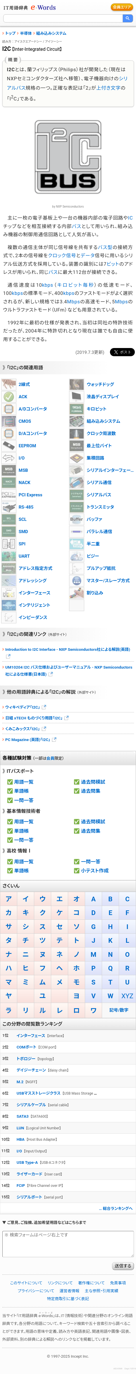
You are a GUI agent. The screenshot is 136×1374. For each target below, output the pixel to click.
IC (130, 218)
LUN (20, 1128)
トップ (10, 33)
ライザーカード (29, 1174)
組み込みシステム (51, 33)
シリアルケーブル (31, 1104)
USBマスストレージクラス (39, 1093)
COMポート (27, 1047)
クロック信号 (62, 255)
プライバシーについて (36, 1290)
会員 (50, 758)
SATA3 (23, 1116)
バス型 (105, 247)
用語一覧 (24, 782)
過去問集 (90, 791)
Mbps (73, 302)
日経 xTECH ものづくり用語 (37, 718)
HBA (21, 1139)
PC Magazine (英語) (31, 739)
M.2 (20, 1081)
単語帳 (21, 791)
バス (77, 226)
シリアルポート (29, 1197)
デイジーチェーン (31, 1070)
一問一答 (24, 800)
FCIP (21, 1185)
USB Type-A (27, 1162)
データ (87, 255)
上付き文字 (108, 88)
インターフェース (31, 1035)
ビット (112, 264)
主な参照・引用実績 (101, 1290)
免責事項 (118, 1283)
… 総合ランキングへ (115, 1208)
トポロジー (26, 1058)
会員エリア (122, 7)
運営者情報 (70, 1290)
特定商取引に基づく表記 (68, 1298)
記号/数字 (119, 1010)
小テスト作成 (95, 871)
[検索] (63, 18)
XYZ (127, 996)
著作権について (91, 1283)
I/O (19, 1151)
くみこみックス (26, 728)
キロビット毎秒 (75, 285)
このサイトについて (26, 1283)
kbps (47, 285)
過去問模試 (93, 782)
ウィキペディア (26, 707)
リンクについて (60, 1283)
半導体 (26, 33)
